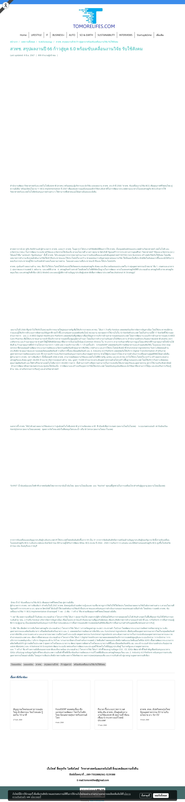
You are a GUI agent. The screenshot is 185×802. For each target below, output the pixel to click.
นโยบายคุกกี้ (36, 797)
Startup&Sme (144, 35)
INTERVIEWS (125, 35)
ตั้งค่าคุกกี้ (145, 795)
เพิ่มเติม (160, 35)
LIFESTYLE (36, 35)
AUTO (72, 35)
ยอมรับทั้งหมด (161, 795)
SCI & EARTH (86, 35)
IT (47, 35)
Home (23, 35)
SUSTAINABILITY (106, 35)
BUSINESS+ (58, 35)
